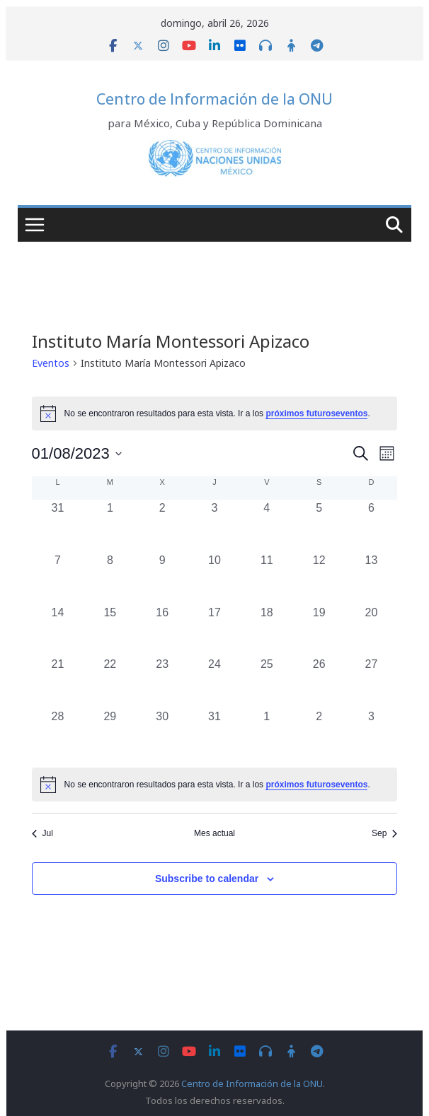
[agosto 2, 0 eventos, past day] (162, 526)
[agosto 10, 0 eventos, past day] (214, 578)
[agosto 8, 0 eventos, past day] (110, 578)
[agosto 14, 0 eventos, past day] (58, 630)
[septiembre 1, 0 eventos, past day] (267, 734)
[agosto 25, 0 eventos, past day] (267, 682)
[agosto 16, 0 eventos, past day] (162, 630)
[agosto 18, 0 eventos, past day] (267, 630)
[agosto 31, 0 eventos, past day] (214, 734)
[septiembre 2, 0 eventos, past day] (319, 734)
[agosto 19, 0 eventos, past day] (319, 630)
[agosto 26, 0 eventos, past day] (319, 682)
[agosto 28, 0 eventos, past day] (58, 734)
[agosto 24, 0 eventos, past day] (214, 682)
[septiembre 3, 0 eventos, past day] (371, 734)
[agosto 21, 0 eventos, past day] (58, 682)
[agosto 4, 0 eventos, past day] (267, 526)
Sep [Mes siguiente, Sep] (384, 833)
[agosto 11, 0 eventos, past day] (267, 578)
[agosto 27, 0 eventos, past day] (371, 682)
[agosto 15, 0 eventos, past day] (110, 630)
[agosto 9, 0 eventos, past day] (162, 578)
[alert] (215, 784)
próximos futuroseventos (316, 413)
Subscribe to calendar (206, 878)
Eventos (50, 363)
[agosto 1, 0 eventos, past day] (110, 526)
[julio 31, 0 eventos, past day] (58, 526)
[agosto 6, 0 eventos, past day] (371, 526)
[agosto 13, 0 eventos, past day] (371, 578)
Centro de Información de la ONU (214, 99)
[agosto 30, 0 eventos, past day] (162, 734)
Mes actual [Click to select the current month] (214, 833)
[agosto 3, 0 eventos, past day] (214, 526)
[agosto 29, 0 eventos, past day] (110, 734)
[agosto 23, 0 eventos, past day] (162, 682)
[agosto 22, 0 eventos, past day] (110, 682)
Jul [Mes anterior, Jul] (42, 833)
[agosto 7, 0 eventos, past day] (58, 578)
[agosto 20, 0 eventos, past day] (371, 630)
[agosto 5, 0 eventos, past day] (319, 526)
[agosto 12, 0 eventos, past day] (319, 578)
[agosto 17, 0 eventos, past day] (214, 630)
